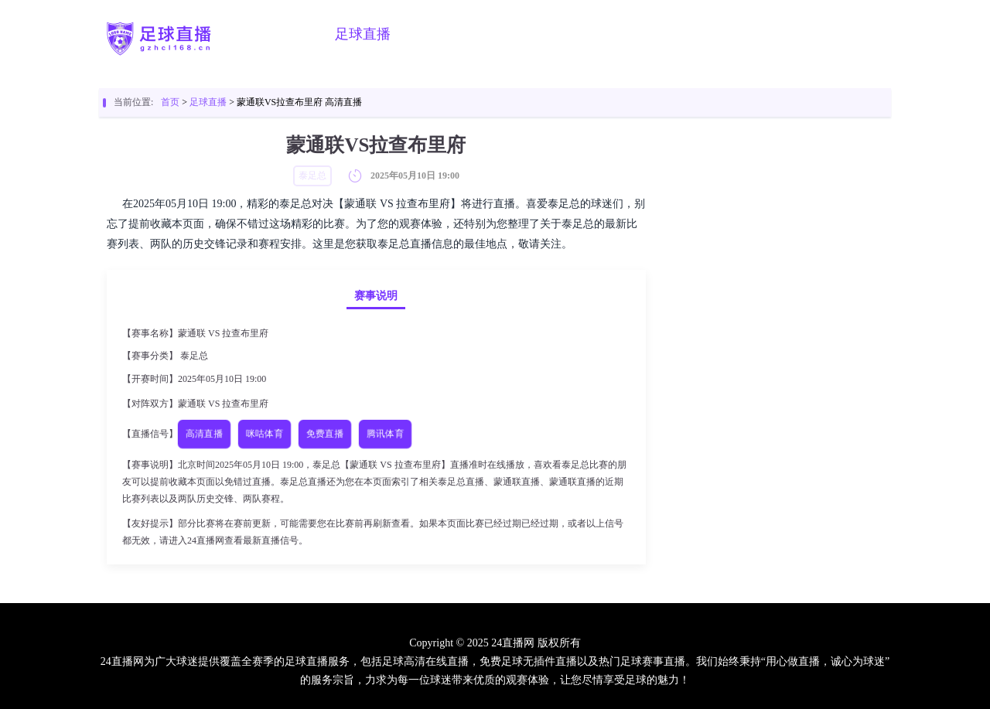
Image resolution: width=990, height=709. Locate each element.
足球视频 (520, 34)
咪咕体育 (265, 433)
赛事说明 (376, 296)
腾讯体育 (386, 433)
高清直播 (205, 433)
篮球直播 (441, 34)
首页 (298, 34)
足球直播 (363, 34)
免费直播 (325, 433)
